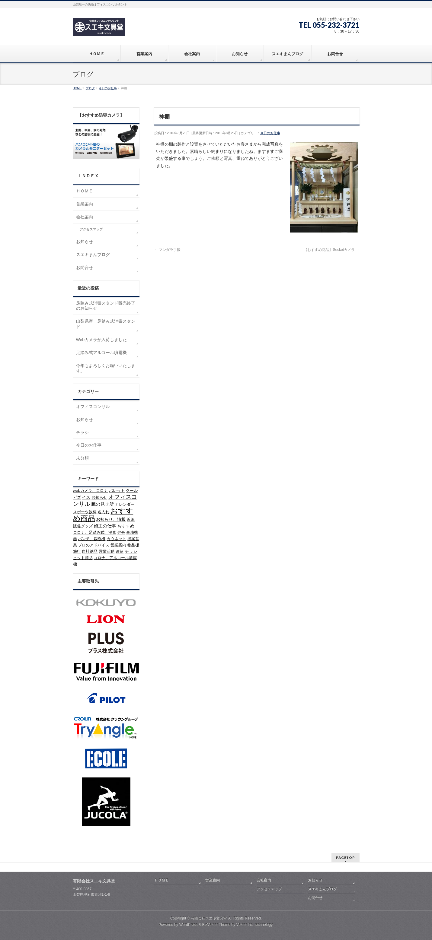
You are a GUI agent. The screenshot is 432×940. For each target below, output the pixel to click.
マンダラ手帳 (167, 250)
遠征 (119, 551)
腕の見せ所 (102, 504)
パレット (117, 490)
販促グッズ (83, 526)
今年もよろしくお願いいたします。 (105, 368)
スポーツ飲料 (85, 512)
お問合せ (84, 267)
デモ (121, 532)
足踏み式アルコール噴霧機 (101, 352)
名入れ (103, 512)
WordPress (188, 925)
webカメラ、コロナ (90, 490)
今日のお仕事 (270, 133)
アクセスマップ (91, 229)
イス (86, 497)
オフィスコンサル (93, 406)
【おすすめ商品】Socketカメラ (331, 250)
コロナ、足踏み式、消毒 (94, 532)
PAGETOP (345, 857)
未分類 (82, 458)
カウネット (116, 538)
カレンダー (125, 504)
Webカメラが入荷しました (101, 339)
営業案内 (84, 203)
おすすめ (125, 526)
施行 (77, 551)
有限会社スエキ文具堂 (209, 918)
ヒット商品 (83, 557)
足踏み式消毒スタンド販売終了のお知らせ (105, 306)
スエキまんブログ (93, 254)
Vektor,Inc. (245, 925)
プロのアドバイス (93, 545)
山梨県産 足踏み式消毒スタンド (105, 324)
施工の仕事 (105, 525)
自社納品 (90, 551)
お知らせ (84, 241)
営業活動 (106, 551)
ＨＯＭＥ (84, 190)
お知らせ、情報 (111, 519)
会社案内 (84, 216)
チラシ (82, 432)
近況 (131, 519)
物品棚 (133, 545)
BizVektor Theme (216, 925)
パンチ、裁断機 (91, 538)
